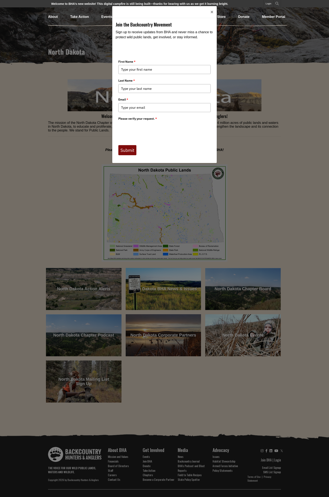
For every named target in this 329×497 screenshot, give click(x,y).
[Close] (212, 12)
